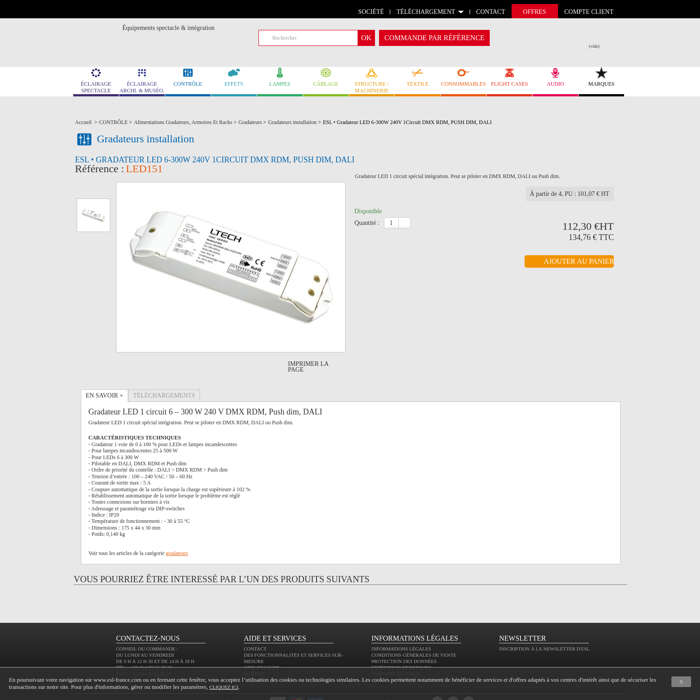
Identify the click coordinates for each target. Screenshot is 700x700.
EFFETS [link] (234, 77)
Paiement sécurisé (395, 648)
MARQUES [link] (601, 77)
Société (371, 12)
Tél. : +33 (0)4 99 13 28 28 (144, 642)
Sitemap (254, 648)
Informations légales (401, 623)
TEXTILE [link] (417, 77)
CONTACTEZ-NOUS (148, 613)
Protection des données (404, 635)
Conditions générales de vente (413, 629)
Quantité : (366, 235)
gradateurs (177, 528)
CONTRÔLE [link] (188, 77)
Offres (534, 12)
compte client (588, 12)
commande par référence (434, 37)
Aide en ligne (261, 642)
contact (490, 12)
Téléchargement (425, 12)
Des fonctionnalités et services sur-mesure (293, 632)
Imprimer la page (308, 341)
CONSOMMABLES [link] (463, 77)
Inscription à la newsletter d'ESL (544, 623)
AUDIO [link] (555, 77)
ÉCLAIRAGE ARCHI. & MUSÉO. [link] (142, 80)
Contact (255, 623)
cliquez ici (223, 687)
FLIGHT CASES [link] (509, 77)
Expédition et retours (401, 642)
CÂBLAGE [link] (326, 77)
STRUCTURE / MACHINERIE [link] (372, 80)
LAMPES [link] (280, 77)
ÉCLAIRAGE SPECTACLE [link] (96, 80)
